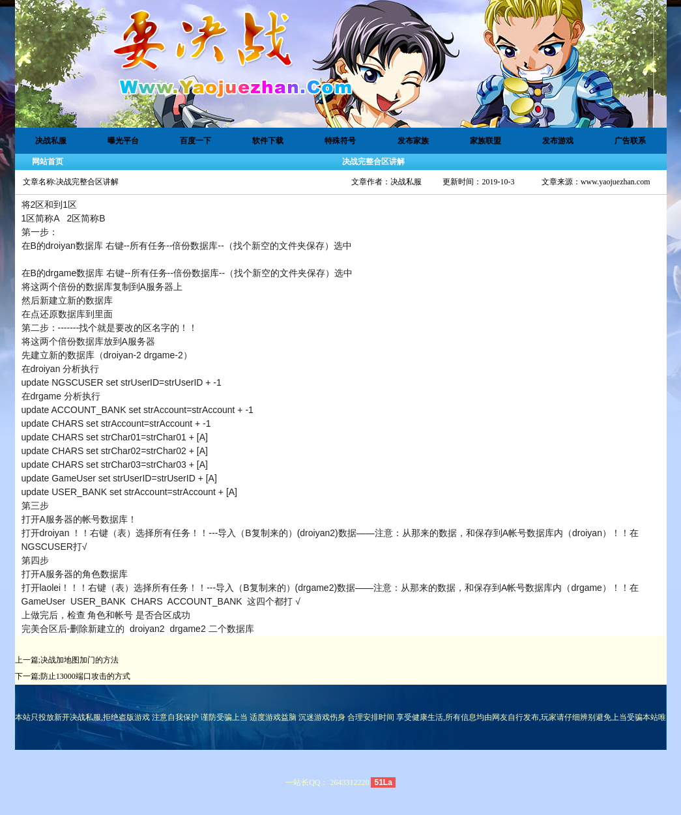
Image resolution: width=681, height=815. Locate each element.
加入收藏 (612, 52)
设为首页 (612, 22)
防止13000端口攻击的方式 (85, 676)
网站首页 (47, 161)
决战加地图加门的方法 (79, 660)
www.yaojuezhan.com (615, 181)
